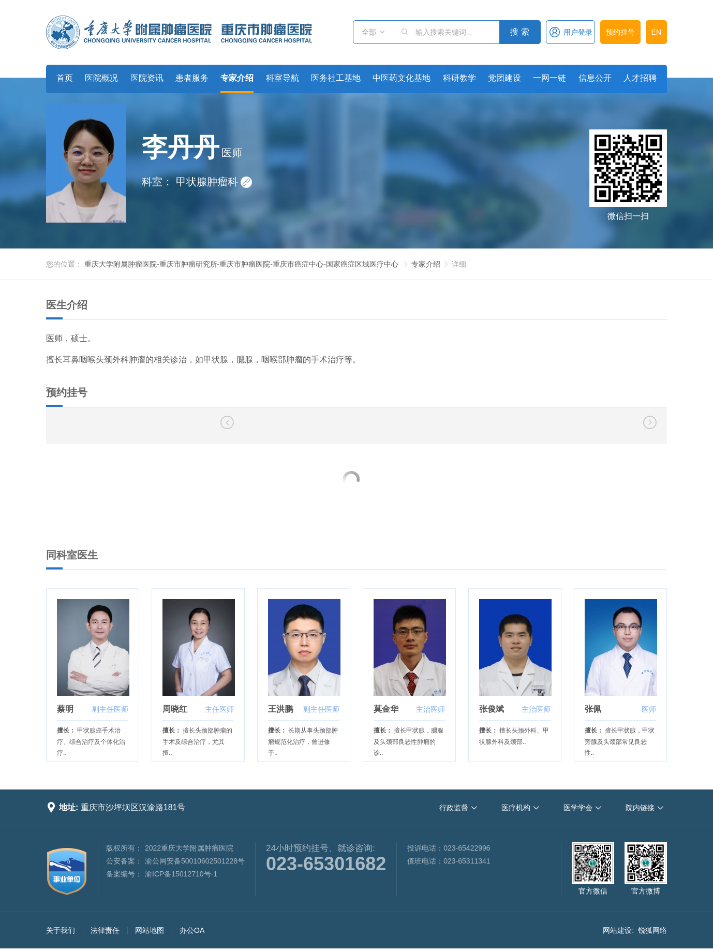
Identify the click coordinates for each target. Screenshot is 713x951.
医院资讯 (147, 78)
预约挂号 (620, 32)
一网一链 (549, 78)
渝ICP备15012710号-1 (181, 874)
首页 (64, 78)
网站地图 (149, 930)
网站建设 (617, 930)
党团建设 (504, 78)
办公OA (192, 930)
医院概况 (101, 78)
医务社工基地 (336, 78)
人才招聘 (640, 78)
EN (656, 32)
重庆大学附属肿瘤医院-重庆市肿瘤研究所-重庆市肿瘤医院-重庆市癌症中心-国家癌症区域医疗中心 (241, 264)
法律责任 (105, 930)
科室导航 (282, 78)
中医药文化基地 (401, 78)
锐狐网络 (652, 930)
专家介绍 (237, 78)
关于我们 (60, 930)
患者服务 (192, 78)
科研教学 (459, 78)
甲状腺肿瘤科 (214, 181)
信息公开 (595, 78)
